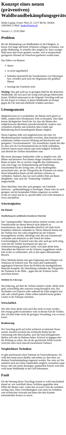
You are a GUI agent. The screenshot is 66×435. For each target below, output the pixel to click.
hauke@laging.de (29, 25)
